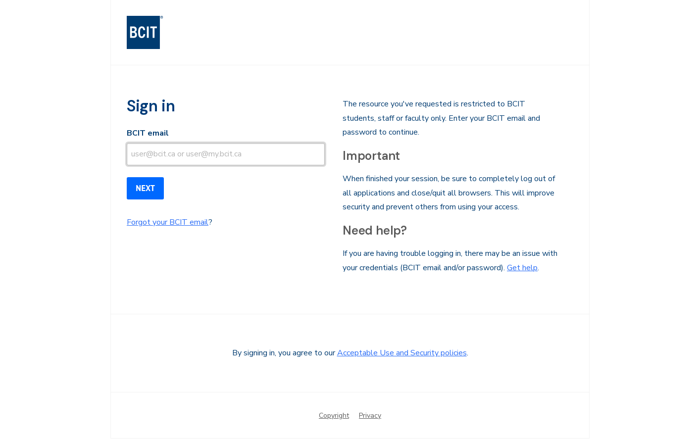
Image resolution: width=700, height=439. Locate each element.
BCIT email (148, 133)
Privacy (370, 415)
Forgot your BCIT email (167, 222)
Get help (522, 267)
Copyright (334, 415)
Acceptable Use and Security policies (402, 352)
